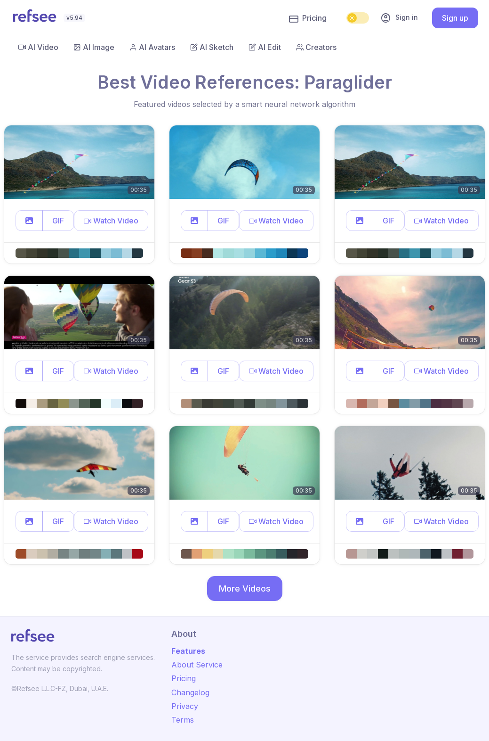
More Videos (245, 588)
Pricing (308, 18)
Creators (316, 47)
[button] (29, 220)
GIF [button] (58, 220)
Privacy (184, 706)
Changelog (190, 692)
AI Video (38, 47)
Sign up (455, 18)
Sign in (399, 18)
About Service (197, 664)
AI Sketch (211, 47)
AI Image (93, 47)
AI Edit (265, 47)
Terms (182, 720)
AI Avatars (152, 47)
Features (188, 651)
